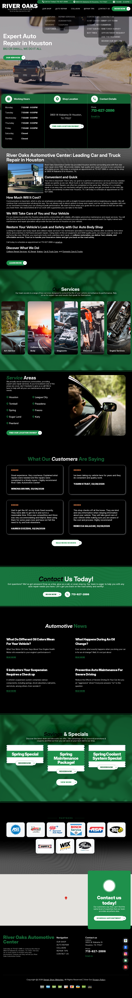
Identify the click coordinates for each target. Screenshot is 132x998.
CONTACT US (104, 9)
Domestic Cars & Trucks (73, 251)
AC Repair (32, 251)
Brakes (40, 251)
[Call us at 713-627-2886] (77, 594)
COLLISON (75, 9)
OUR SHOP (46, 9)
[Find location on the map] (23, 432)
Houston (12, 397)
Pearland (13, 423)
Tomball (12, 403)
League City (40, 397)
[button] (66, 898)
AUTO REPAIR (61, 9)
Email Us (95, 116)
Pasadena (39, 403)
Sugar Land (14, 416)
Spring (11, 410)
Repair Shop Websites (53, 980)
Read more (11, 657)
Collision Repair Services (16, 251)
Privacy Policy (99, 980)
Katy (36, 416)
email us (58, 242)
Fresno (37, 410)
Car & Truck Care (51, 251)
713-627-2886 (102, 110)
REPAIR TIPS (89, 9)
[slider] (14, 470)
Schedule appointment (111, 918)
